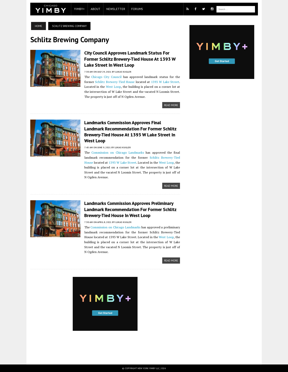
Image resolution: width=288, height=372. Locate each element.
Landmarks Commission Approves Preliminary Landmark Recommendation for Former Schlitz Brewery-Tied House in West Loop (130, 209)
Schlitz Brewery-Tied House (114, 82)
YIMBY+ (79, 9)
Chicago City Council (106, 77)
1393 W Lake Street (165, 82)
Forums (137, 9)
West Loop (113, 87)
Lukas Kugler (123, 71)
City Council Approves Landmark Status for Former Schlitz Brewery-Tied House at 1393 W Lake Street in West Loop (130, 59)
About (95, 9)
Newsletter (115, 9)
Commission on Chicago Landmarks (117, 152)
